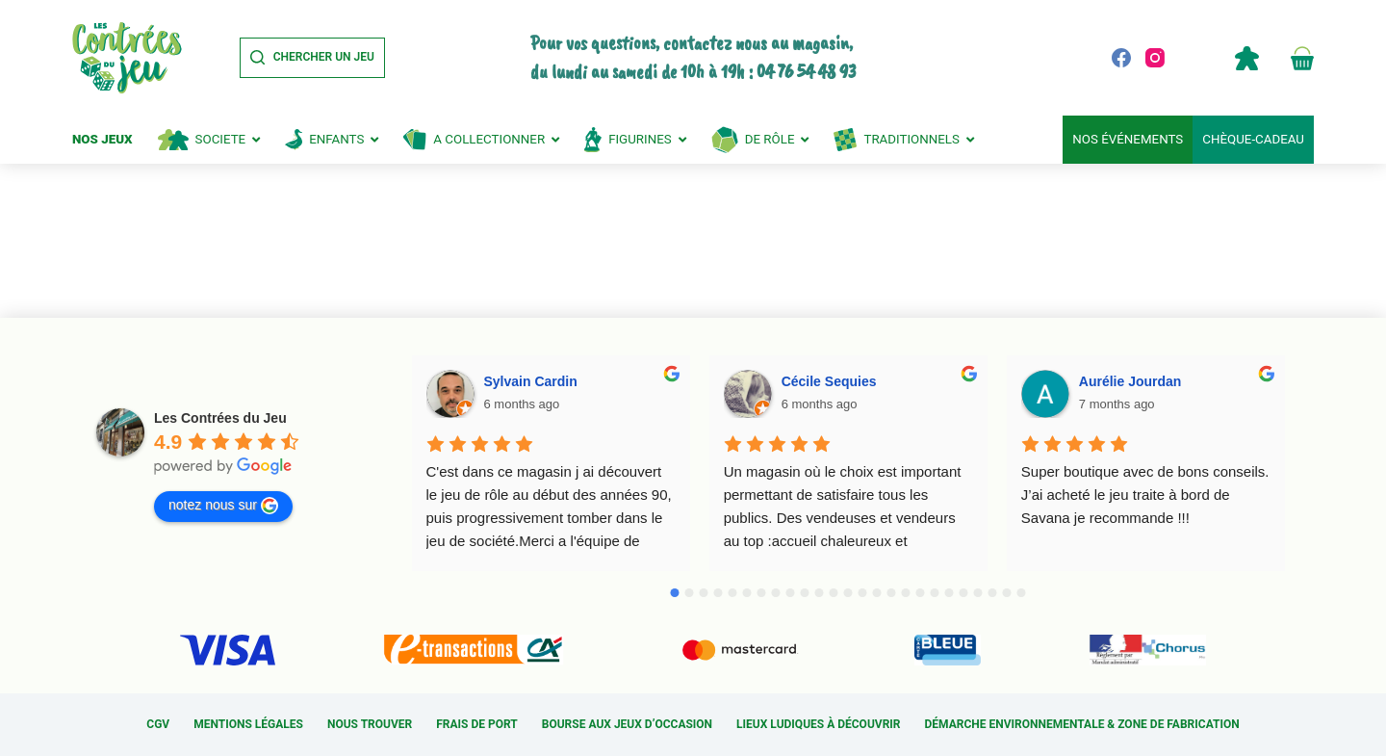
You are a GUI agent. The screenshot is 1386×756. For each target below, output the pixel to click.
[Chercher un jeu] (312, 58)
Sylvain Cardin (531, 381)
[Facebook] (1121, 57)
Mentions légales (248, 724)
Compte (1246, 58)
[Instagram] (1155, 57)
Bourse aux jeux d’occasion (627, 724)
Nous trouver (369, 724)
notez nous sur (223, 505)
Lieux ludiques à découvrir (818, 724)
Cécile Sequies (829, 381)
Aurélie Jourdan (1130, 381)
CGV (157, 724)
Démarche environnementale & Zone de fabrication (1082, 724)
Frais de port (477, 724)
